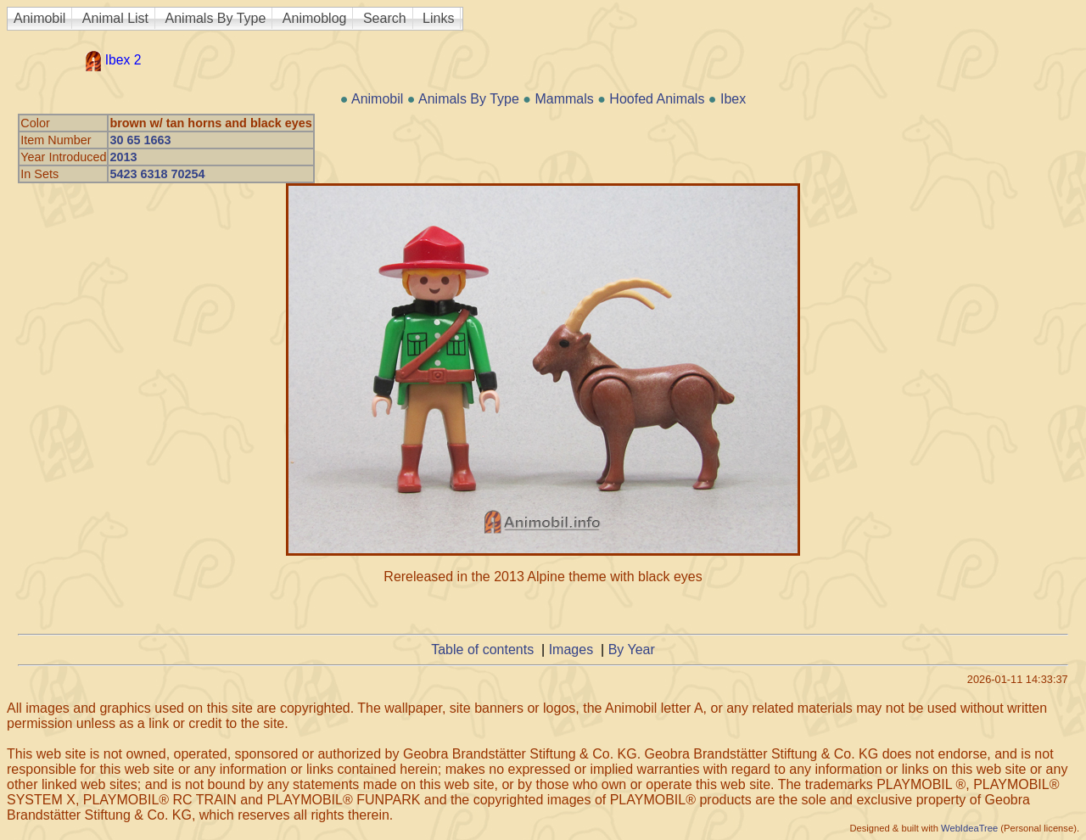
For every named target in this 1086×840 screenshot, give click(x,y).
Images (571, 649)
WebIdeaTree (969, 828)
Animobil (39, 18)
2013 (123, 157)
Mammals (564, 99)
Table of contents (482, 649)
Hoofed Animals (656, 99)
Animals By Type (215, 18)
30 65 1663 (140, 140)
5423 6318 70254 (156, 174)
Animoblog (315, 18)
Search (384, 18)
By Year (631, 649)
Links (438, 18)
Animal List (115, 18)
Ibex (733, 99)
